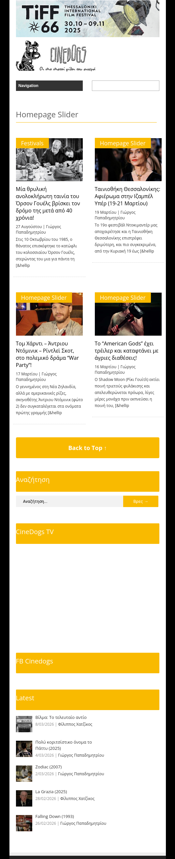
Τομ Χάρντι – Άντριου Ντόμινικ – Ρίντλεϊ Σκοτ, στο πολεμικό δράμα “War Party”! (47, 354)
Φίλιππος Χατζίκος (75, 724)
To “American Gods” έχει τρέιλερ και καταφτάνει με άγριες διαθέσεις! (127, 350)
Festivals (32, 143)
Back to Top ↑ (87, 448)
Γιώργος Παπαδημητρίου (38, 229)
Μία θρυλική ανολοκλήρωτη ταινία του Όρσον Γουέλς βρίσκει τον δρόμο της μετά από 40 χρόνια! (48, 203)
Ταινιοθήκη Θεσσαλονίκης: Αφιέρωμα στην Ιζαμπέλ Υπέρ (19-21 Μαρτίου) (127, 196)
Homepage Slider (123, 143)
